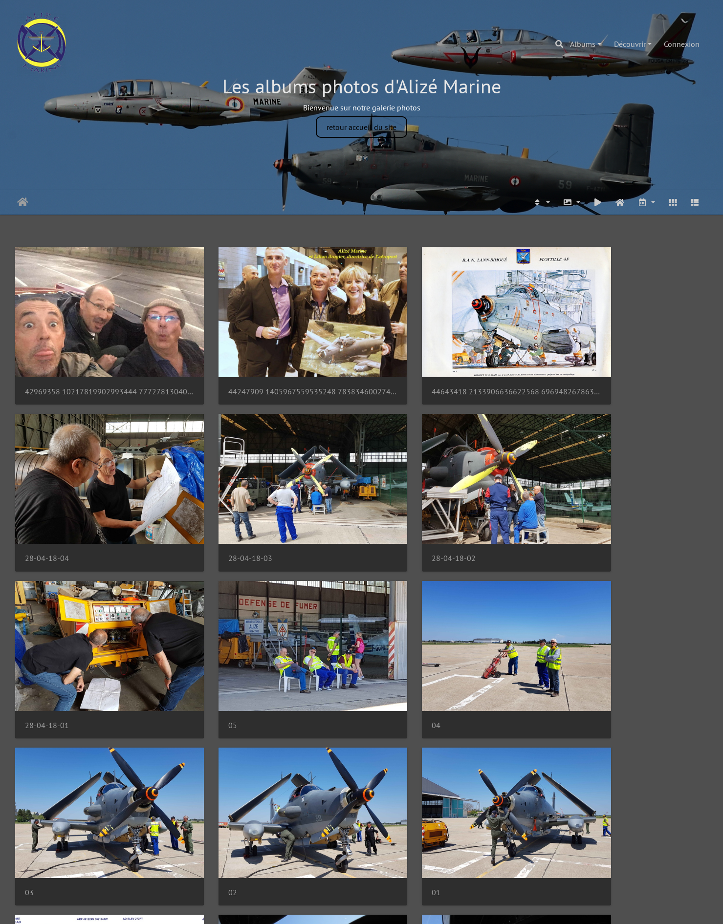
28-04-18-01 (401, 521)
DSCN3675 (220, 819)
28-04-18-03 (47, 521)
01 (559, 670)
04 (29, 670)
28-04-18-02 (224, 521)
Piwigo (383, 907)
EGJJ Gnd (40, 819)
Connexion (682, 44)
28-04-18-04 (577, 373)
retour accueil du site (361, 127)
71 (401, 870)
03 (206, 670)
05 (559, 521)
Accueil (22, 202)
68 (338, 870)
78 (440, 870)
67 (317, 870)
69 (359, 870)
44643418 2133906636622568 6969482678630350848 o (450, 373)
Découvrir (630, 44)
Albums (582, 44)
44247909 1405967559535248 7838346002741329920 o (273, 373)
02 (383, 670)
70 (380, 870)
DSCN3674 (397, 819)
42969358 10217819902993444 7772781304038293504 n (96, 373)
